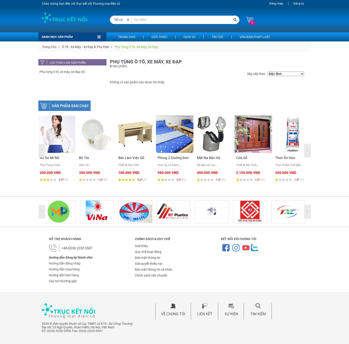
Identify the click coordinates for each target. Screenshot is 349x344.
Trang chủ (126, 37)
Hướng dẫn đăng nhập (65, 263)
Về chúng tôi (173, 314)
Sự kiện (231, 314)
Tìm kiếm (258, 314)
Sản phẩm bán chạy (70, 106)
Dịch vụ (189, 37)
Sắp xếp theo (256, 74)
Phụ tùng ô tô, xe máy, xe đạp (136, 47)
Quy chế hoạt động (148, 252)
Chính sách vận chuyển (151, 275)
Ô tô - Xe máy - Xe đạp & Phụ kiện (85, 47)
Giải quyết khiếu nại (148, 263)
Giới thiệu (159, 37)
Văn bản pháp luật (255, 37)
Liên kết (204, 314)
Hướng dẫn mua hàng (64, 269)
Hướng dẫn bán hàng (64, 275)
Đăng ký (298, 3)
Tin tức (217, 37)
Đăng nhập (276, 3)
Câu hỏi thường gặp (63, 281)
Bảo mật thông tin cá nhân (153, 269)
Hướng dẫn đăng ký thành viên (71, 257)
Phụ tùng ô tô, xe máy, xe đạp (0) (62, 72)
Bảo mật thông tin (147, 258)
